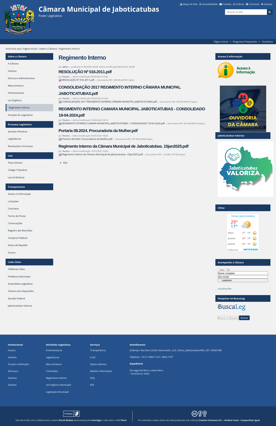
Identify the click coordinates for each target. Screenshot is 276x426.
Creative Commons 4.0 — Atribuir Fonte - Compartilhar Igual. (229, 420)
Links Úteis (14, 262)
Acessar (268, 4)
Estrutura (13, 371)
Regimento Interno (56, 378)
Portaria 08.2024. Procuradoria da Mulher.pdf (98, 130)
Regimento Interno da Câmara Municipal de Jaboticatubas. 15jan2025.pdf (123, 146)
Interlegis (96, 420)
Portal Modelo (66, 420)
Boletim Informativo (101, 371)
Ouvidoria (267, 41)
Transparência (98, 350)
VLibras (240, 4)
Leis (10, 155)
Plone (123, 420)
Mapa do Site (190, 4)
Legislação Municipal (57, 392)
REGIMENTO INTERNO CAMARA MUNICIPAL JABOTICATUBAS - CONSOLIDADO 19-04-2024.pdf (112, 123)
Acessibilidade (210, 4)
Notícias (12, 378)
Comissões (52, 371)
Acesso (12, 350)
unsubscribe (224, 288)
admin (65, 66)
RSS (65, 162)
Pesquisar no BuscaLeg (231, 298)
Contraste (254, 4)
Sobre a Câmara (48, 48)
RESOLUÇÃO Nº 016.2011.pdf (85, 71)
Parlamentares (54, 350)
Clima (221, 207)
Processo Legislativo (20, 124)
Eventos (12, 384)
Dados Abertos (98, 364)
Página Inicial (221, 41)
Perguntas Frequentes (245, 41)
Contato (227, 4)
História (12, 357)
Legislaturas (52, 357)
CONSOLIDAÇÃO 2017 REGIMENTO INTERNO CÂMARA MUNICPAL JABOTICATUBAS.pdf (108, 101)
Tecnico (65, 76)
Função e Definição (18, 364)
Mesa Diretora (54, 364)
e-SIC (93, 357)
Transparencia (16, 186)
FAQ (92, 378)
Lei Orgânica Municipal (58, 384)
